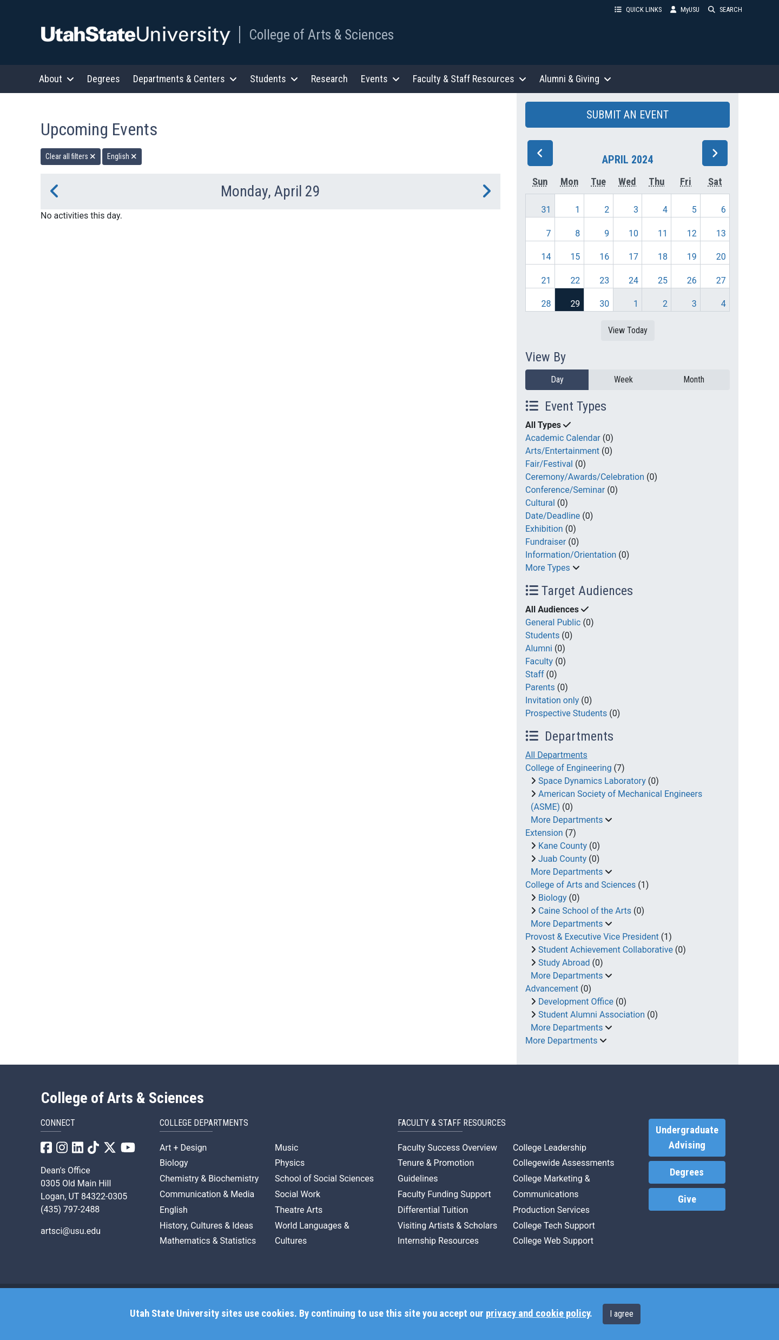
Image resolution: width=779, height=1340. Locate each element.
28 (546, 304)
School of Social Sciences (324, 1178)
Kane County (562, 846)
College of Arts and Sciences (580, 885)
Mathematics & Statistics (208, 1241)
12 (692, 233)
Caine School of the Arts (584, 911)
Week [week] (623, 379)
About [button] (56, 78)
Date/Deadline (552, 516)
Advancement (551, 988)
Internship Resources (438, 1241)
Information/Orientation (570, 555)
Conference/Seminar (565, 490)
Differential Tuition (433, 1210)
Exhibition (544, 529)
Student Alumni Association (591, 1014)
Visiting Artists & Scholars (447, 1225)
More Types (547, 568)
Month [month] (693, 379)
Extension (544, 833)
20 (721, 257)
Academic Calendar (562, 438)
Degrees (103, 78)
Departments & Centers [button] (185, 78)
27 (721, 280)
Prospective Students (566, 713)
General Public (552, 622)
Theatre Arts (298, 1210)
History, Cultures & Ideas (206, 1225)
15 (575, 257)
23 (604, 280)
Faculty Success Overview (447, 1148)
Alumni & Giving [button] (575, 78)
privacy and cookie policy (538, 1313)
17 (633, 257)
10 (633, 233)
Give (687, 1199)
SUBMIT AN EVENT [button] (627, 114)
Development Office (575, 1001)
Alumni (538, 648)
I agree (621, 1314)
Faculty (539, 661)
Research (329, 78)
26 (692, 280)
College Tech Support (554, 1225)
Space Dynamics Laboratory (592, 781)
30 (604, 304)
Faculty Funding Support (444, 1194)
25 (663, 280)
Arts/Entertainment (562, 451)
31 (546, 209)
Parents (540, 687)
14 (546, 257)
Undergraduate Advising (687, 1137)
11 (663, 233)
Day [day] (557, 379)
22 (575, 280)
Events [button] (380, 78)
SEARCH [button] (725, 9)
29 (575, 304)
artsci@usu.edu (71, 1231)
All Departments (556, 755)
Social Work (297, 1194)
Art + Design (183, 1148)
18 (663, 257)
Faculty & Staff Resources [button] (469, 78)
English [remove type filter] (122, 156)
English (174, 1210)
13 (721, 233)
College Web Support (553, 1241)
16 (604, 257)
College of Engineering (568, 768)
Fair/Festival (549, 464)
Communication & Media (207, 1194)
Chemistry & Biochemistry (209, 1178)
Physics (290, 1163)
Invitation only (552, 700)
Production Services (551, 1210)
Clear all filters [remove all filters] (70, 156)
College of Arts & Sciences (321, 35)
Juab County (562, 859)
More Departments (567, 820)
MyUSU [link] (684, 9)
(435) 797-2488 (70, 1209)
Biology (552, 898)
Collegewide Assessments (563, 1163)
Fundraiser (545, 542)
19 (692, 257)
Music (286, 1148)
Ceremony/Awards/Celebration (584, 477)
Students (542, 635)
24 (633, 280)
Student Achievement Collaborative (605, 950)
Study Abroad (564, 963)
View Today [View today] (628, 330)
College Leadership (549, 1148)
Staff (534, 674)
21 (546, 280)
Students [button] (274, 78)
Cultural (540, 503)
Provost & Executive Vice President (592, 937)
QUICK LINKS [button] (638, 9)
